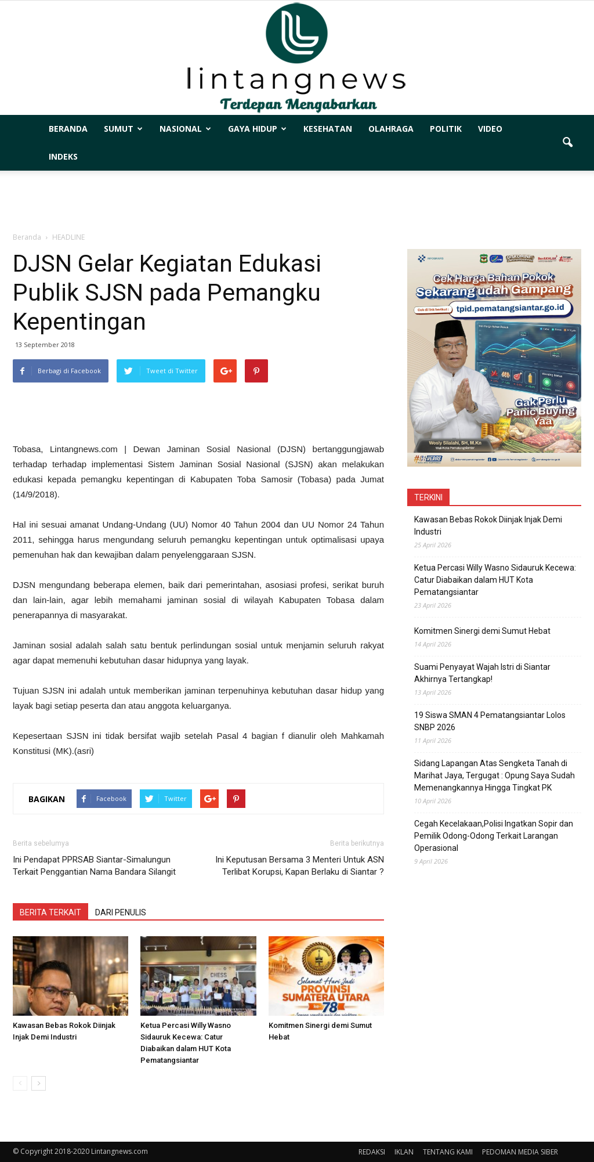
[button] (567, 143)
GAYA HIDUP (257, 128)
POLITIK (446, 128)
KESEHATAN (327, 128)
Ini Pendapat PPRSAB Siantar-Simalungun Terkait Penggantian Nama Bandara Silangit (94, 865)
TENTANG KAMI (448, 1152)
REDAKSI (371, 1152)
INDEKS (63, 156)
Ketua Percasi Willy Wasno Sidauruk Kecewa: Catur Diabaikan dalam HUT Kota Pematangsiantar (495, 580)
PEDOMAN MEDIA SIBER (520, 1152)
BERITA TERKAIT (50, 912)
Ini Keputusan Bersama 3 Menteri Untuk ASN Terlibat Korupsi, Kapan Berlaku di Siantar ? (299, 865)
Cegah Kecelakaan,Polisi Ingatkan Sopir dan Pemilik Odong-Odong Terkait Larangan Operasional (493, 836)
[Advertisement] (297, 202)
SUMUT (123, 128)
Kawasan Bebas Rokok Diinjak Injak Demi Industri (488, 525)
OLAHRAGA (391, 128)
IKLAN (404, 1152)
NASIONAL (185, 128)
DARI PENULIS (120, 912)
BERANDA (68, 128)
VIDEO (490, 128)
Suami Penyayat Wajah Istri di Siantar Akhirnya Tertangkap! (482, 673)
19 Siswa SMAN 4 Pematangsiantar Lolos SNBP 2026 (490, 721)
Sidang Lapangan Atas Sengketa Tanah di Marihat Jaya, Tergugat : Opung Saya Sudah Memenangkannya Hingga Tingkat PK (494, 775)
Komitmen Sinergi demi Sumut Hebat (482, 631)
